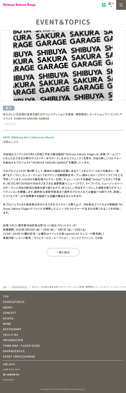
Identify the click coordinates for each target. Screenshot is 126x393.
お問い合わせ (9, 364)
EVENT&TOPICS (19, 287)
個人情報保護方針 (11, 374)
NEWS (7, 324)
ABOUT (8, 307)
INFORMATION (13, 340)
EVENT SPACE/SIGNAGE (19, 356)
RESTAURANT (12, 329)
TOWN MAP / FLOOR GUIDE (21, 346)
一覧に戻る (63, 252)
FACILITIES (10, 335)
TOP (5, 287)
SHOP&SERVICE (14, 351)
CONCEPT (9, 313)
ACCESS (8, 318)
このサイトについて (11, 369)
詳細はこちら (11, 141)
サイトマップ (8, 379)
